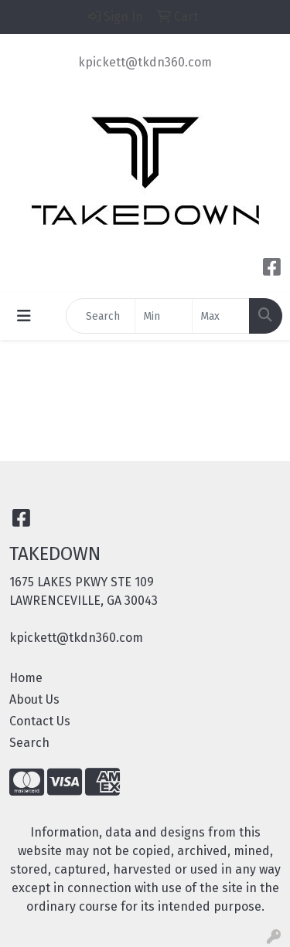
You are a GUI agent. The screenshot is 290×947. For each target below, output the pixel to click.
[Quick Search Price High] (221, 316)
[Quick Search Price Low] (164, 316)
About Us (34, 699)
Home (26, 677)
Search (29, 742)
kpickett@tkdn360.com (145, 62)
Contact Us (39, 721)
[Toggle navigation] (24, 316)
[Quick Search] (100, 316)
